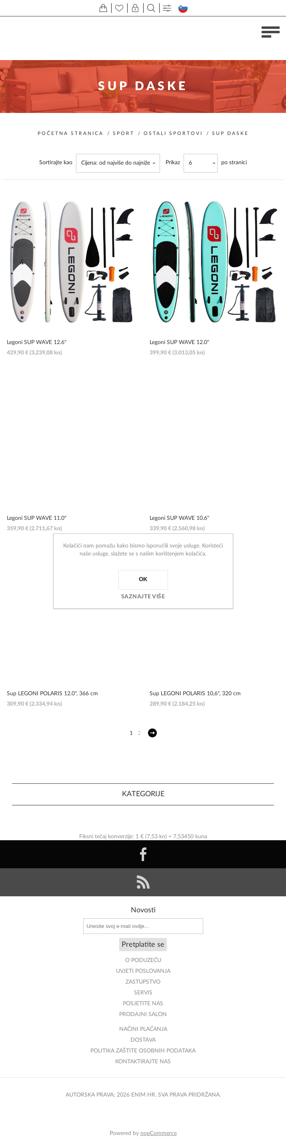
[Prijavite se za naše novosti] (143, 926)
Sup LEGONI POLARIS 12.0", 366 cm (52, 693)
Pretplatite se (143, 944)
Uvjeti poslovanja (143, 971)
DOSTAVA (143, 1040)
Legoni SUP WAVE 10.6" (179, 518)
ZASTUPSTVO (143, 982)
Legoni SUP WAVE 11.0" (36, 518)
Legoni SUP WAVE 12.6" (36, 342)
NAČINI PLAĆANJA (143, 1029)
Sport (123, 133)
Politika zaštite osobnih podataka (143, 1051)
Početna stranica (71, 133)
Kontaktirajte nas (143, 1062)
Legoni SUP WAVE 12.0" (179, 342)
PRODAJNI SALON (143, 1014)
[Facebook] (143, 854)
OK (143, 579)
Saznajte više (143, 597)
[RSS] (143, 882)
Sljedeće (152, 732)
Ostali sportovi (173, 133)
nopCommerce (158, 1133)
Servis (143, 993)
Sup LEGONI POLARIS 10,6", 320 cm (195, 693)
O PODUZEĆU (143, 960)
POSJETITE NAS (143, 1003)
